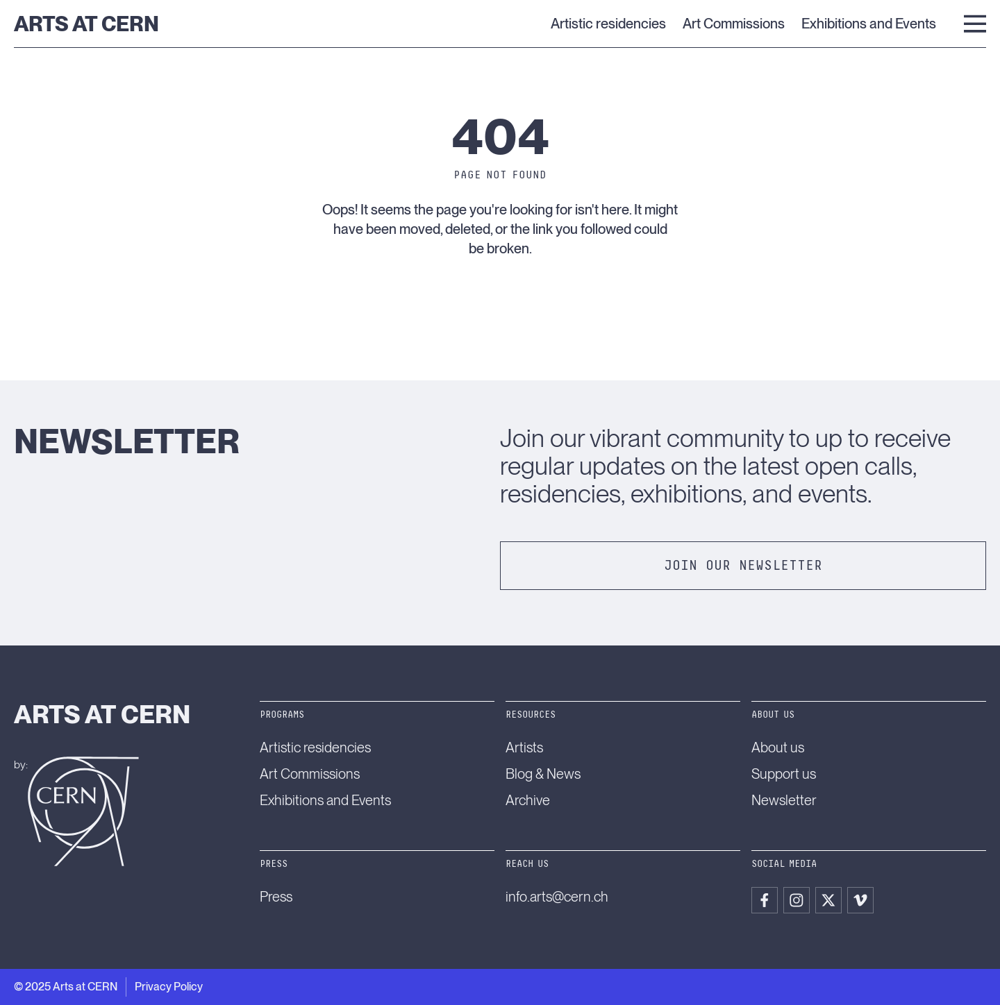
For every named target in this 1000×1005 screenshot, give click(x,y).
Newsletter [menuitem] (784, 800)
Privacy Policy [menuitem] (169, 986)
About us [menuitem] (777, 747)
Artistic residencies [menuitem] (608, 23)
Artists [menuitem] (524, 747)
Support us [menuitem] (783, 774)
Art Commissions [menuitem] (734, 23)
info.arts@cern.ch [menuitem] (557, 896)
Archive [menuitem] (528, 800)
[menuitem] (764, 900)
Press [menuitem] (276, 896)
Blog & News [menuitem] (543, 774)
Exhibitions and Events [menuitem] (868, 23)
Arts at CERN (86, 23)
